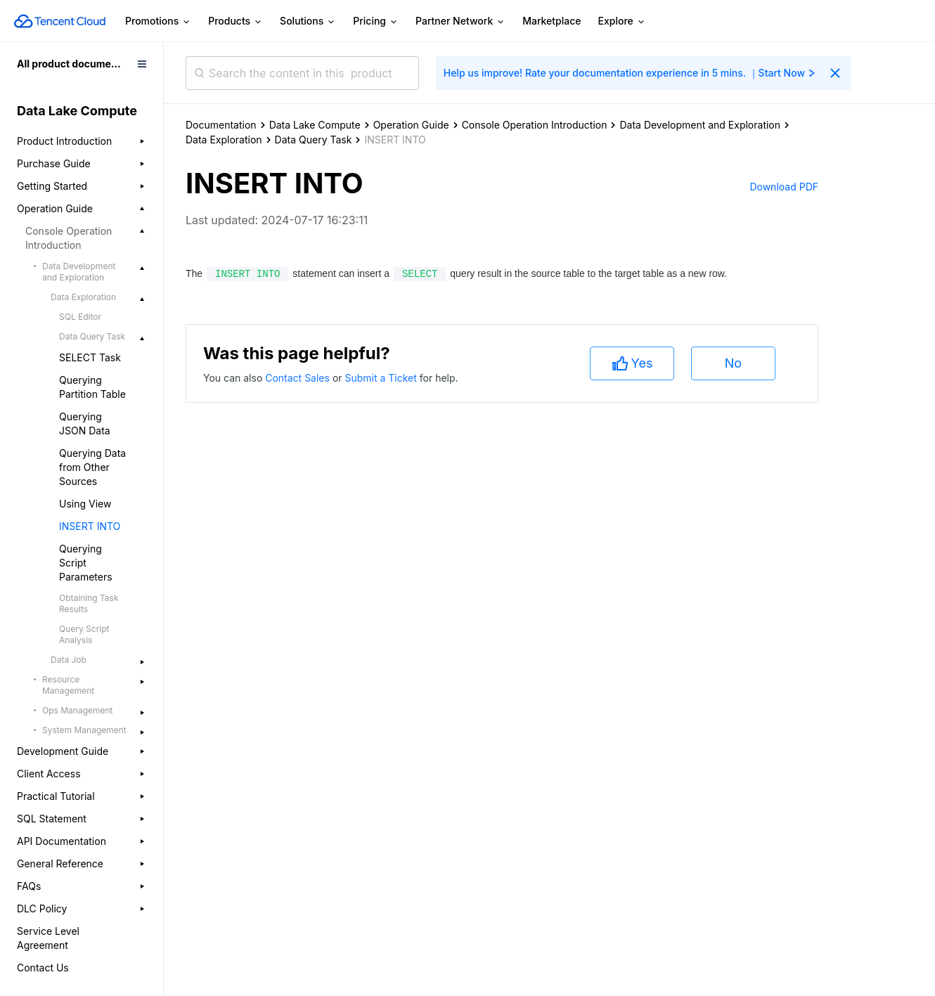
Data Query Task (313, 139)
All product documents (71, 64)
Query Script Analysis (84, 634)
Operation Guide (411, 125)
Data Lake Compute (315, 125)
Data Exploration (224, 139)
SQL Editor (80, 316)
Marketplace (551, 21)
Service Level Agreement (48, 938)
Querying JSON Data (84, 423)
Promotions (158, 21)
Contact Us (43, 968)
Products (235, 21)
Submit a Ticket (381, 378)
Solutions (308, 21)
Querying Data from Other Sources (92, 467)
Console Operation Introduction (534, 125)
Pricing (376, 21)
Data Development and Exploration (699, 125)
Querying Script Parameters (85, 563)
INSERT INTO (89, 526)
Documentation (221, 125)
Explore (622, 21)
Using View (85, 504)
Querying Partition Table (92, 387)
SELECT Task (90, 357)
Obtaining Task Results (89, 603)
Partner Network (460, 21)
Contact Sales (299, 378)
